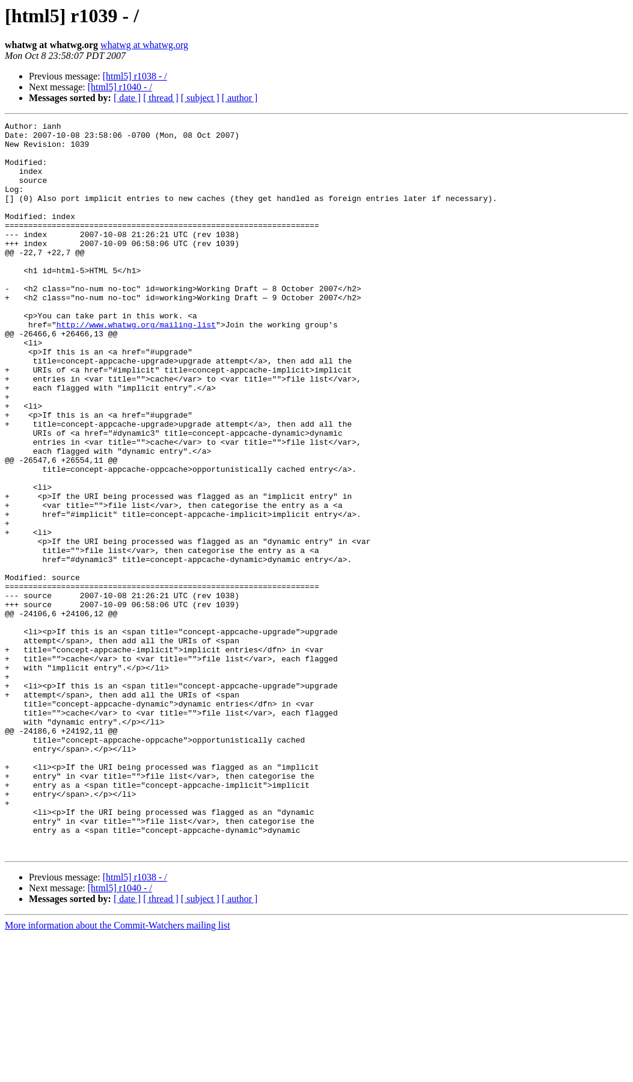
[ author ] (240, 98)
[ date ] (127, 98)
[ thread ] (161, 98)
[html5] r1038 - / (135, 76)
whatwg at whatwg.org (144, 45)
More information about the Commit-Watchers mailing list (117, 1071)
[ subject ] (200, 98)
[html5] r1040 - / (120, 87)
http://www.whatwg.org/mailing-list (136, 365)
